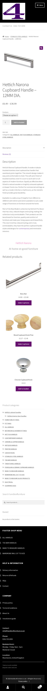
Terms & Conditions (9, 608)
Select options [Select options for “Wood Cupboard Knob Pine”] (23, 344)
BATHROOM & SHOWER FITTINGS (16, 431)
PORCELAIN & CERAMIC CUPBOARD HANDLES (19, 467)
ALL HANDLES (14, 135)
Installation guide (9, 618)
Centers (5, 112)
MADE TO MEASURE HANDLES (14, 471)
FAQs (4, 581)
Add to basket (19, 122)
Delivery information (10, 570)
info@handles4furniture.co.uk (13, 631)
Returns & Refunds (9, 575)
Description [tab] (6, 148)
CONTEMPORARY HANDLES (13, 438)
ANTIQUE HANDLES (11, 445)
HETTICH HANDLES (26, 135)
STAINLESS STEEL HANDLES (18, 36)
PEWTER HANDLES (11, 449)
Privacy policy (7, 603)
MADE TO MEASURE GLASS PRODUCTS (17, 478)
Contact (5, 586)
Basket (36, 686)
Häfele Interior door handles (16, 416)
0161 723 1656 (7, 639)
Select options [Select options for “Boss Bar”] (23, 303)
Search (23, 687)
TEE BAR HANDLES (11, 460)
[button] (41, 48)
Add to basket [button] (23, 389)
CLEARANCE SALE (10, 486)
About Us (5, 613)
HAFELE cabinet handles (13, 412)
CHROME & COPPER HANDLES (14, 442)
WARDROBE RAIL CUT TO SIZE (14, 475)
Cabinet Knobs (10, 453)
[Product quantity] (6, 122)
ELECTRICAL (9, 482)
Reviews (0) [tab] (6, 154)
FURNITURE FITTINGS (12, 420)
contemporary (24, 228)
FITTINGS (8, 423)
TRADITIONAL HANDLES (13, 464)
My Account (8, 687)
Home (7, 36)
